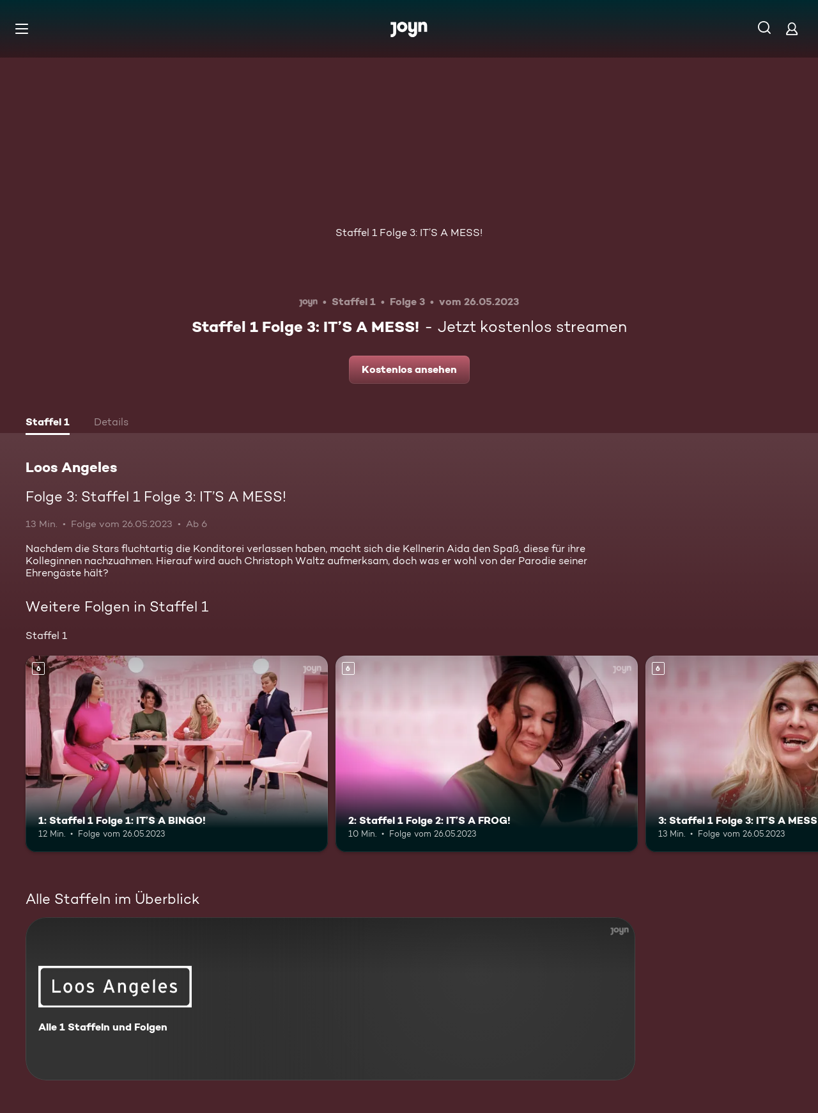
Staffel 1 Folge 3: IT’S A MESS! (409, 232)
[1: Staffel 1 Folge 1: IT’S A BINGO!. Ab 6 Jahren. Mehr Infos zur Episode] (177, 754)
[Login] (792, 28)
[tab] (47, 423)
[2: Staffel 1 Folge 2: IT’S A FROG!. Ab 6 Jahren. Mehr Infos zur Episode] (487, 754)
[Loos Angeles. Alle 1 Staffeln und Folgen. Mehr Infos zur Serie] (330, 998)
